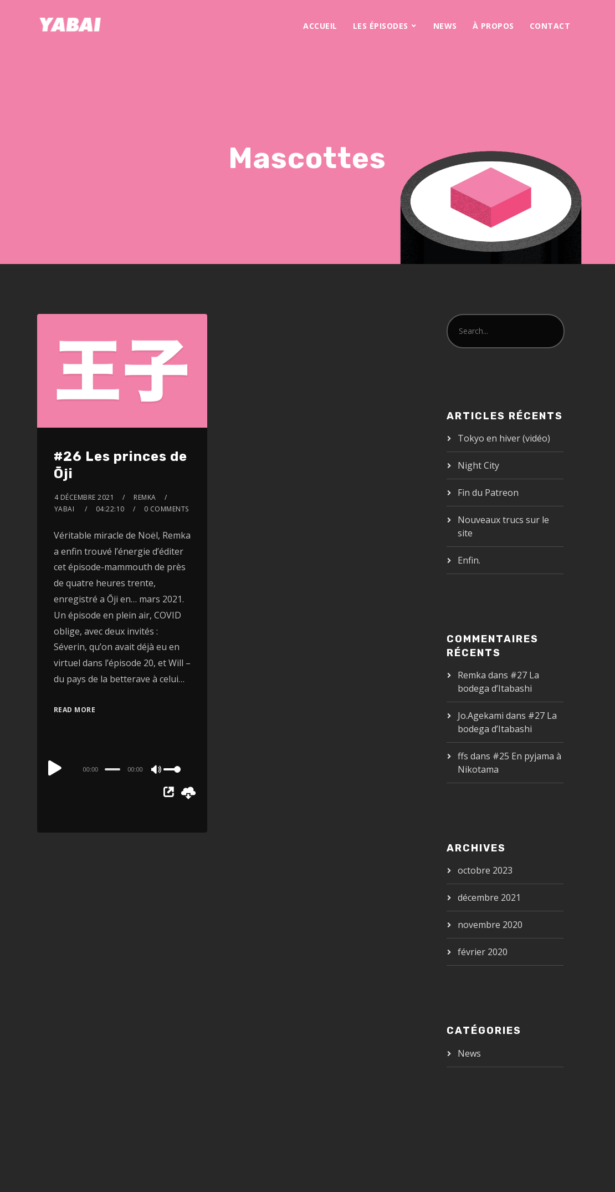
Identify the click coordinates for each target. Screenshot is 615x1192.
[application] (122, 769)
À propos (493, 26)
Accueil (320, 26)
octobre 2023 (485, 870)
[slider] (112, 769)
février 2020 (483, 952)
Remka (145, 497)
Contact (550, 26)
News (445, 26)
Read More (75, 709)
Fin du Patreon (488, 492)
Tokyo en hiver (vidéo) (504, 438)
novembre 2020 (490, 925)
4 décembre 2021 (84, 497)
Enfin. (469, 560)
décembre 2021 (489, 897)
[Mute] (156, 770)
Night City (478, 465)
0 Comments (166, 509)
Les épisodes (380, 26)
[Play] (55, 768)
